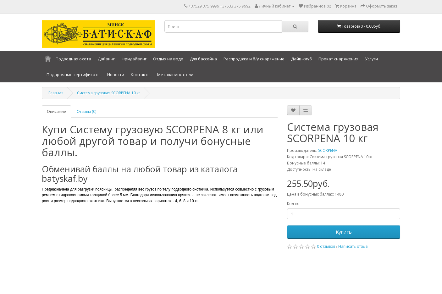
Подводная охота (73, 59)
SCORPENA (327, 150)
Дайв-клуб (301, 59)
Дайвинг (106, 59)
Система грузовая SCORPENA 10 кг (108, 93)
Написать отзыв (352, 246)
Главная (56, 93)
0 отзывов (326, 246)
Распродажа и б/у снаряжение (254, 59)
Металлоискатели (175, 74)
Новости (115, 74)
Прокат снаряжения (338, 59)
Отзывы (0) (86, 111)
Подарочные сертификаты (74, 74)
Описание (56, 111)
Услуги (371, 59)
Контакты (141, 74)
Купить (344, 232)
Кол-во (293, 203)
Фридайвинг (133, 59)
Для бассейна (203, 59)
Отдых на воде (168, 59)
